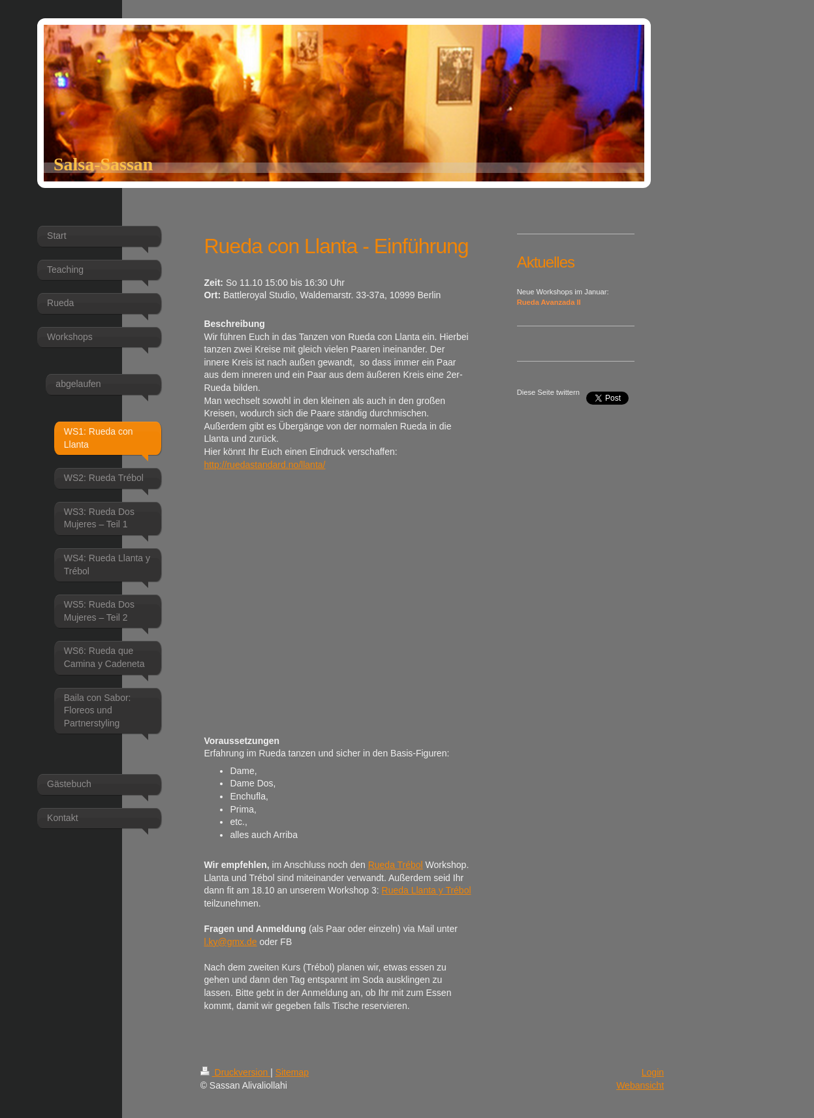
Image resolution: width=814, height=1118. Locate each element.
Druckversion (235, 1072)
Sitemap (292, 1072)
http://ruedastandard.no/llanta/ (264, 464)
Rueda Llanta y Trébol (426, 890)
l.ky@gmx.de (230, 942)
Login (653, 1072)
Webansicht (640, 1085)
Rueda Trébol (395, 865)
